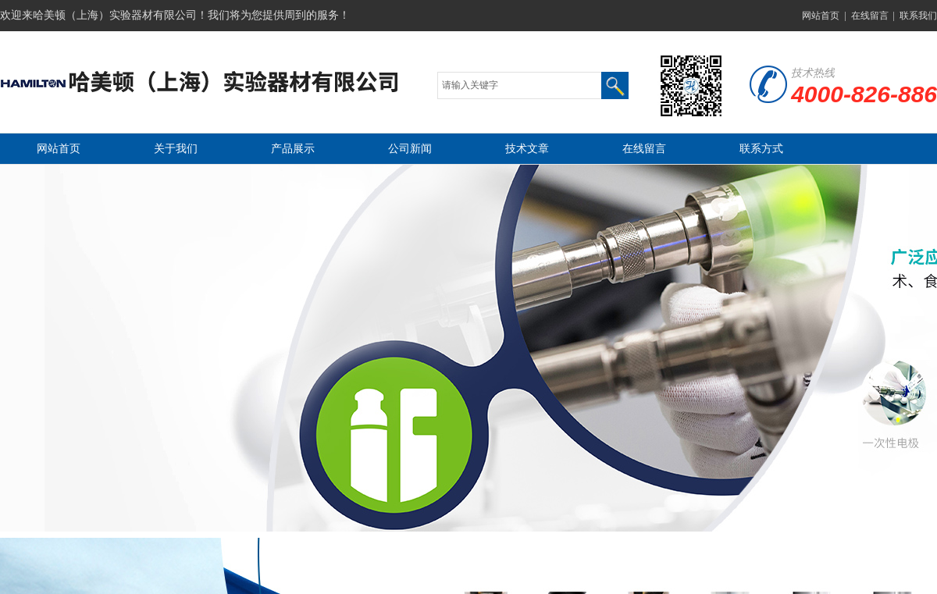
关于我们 (176, 149)
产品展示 (293, 149)
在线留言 (870, 15)
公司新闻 (410, 149)
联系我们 (918, 15)
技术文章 (527, 149)
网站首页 (820, 15)
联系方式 (761, 149)
